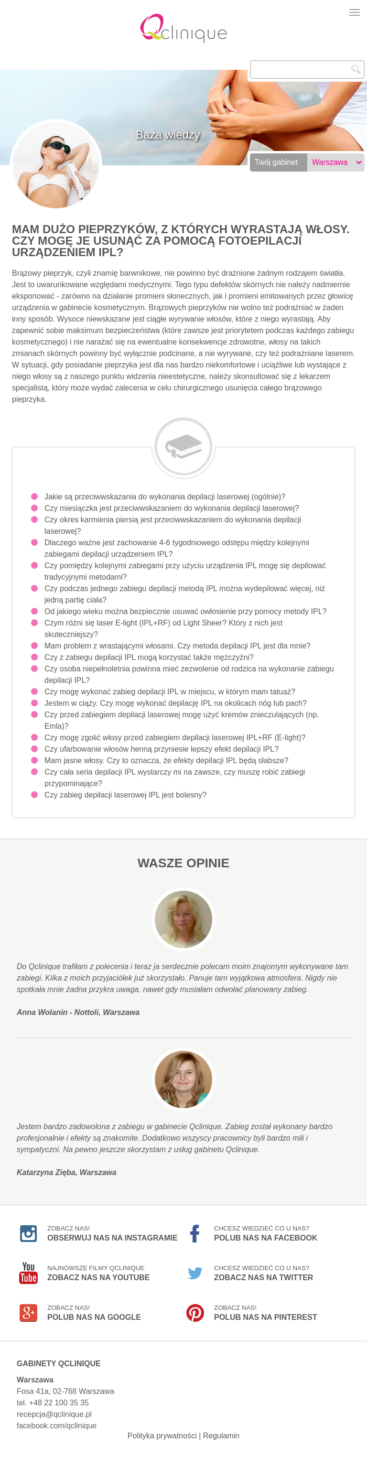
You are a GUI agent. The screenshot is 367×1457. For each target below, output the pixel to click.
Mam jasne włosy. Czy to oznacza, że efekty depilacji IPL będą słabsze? (166, 760)
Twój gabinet (276, 162)
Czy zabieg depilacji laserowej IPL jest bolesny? (125, 795)
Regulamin (221, 1436)
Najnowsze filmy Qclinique (98, 1273)
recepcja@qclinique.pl (54, 1414)
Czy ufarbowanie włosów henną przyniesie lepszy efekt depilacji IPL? (161, 749)
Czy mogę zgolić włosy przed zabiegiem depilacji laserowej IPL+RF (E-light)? (174, 738)
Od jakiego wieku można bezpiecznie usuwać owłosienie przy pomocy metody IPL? (185, 611)
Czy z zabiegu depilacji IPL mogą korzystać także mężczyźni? (149, 657)
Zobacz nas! (112, 1233)
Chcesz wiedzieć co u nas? (265, 1233)
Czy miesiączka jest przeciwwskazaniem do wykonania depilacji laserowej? (171, 508)
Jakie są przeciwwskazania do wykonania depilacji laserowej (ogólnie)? (164, 497)
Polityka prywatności (162, 1436)
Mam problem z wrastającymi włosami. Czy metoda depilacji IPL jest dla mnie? (177, 646)
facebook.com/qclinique (57, 1426)
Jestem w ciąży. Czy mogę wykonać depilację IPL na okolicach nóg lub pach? (175, 703)
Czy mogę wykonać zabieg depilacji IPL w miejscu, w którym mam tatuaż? (169, 692)
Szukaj (356, 69)
